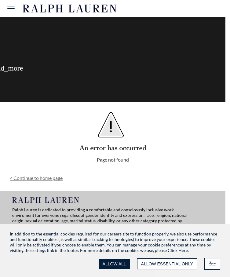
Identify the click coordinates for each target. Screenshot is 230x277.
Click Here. (178, 250)
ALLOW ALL (114, 263)
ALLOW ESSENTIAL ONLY (167, 263)
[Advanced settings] (212, 264)
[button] (11, 8)
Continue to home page (36, 178)
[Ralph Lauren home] (70, 8)
